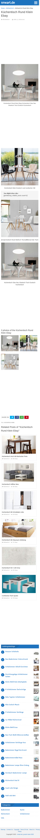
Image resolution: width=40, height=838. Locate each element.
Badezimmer (5, 810)
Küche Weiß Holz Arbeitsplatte (16, 682)
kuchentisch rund (9, 422)
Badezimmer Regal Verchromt (16, 750)
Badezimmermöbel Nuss (13, 758)
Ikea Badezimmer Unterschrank (16, 659)
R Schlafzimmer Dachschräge (15, 689)
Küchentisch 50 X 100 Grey (11, 568)
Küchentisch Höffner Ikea (10, 484)
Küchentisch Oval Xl (12, 780)
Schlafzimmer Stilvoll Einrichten (16, 667)
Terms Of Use (24, 829)
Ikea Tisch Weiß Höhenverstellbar (17, 735)
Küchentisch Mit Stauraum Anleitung (14, 540)
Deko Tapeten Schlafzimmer (15, 697)
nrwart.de (8, 2)
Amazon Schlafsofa (12, 652)
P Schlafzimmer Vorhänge (14, 712)
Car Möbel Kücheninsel (13, 720)
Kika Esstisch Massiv (12, 705)
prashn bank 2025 (28, 834)
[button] (36, 2)
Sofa (2, 818)
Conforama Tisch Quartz (10, 596)
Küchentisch (6, 19)
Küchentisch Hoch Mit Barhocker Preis (14, 456)
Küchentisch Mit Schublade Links (13, 512)
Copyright (16, 829)
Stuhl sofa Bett (10, 796)
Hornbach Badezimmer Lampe (16, 773)
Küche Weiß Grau (11, 727)
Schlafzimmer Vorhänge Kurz (15, 743)
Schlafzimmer (25, 814)
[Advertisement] (20, 42)
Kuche (22, 810)
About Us (32, 829)
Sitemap (3, 829)
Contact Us (10, 829)
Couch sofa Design (11, 788)
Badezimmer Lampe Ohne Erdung (17, 765)
